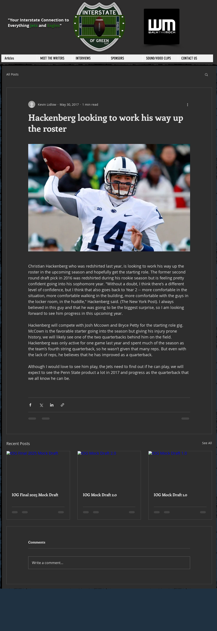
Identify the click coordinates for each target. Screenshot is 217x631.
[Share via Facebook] (30, 405)
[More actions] (187, 104)
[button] (54, 58)
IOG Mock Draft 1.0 (170, 494)
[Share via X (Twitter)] (41, 405)
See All (207, 443)
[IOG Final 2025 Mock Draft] (38, 469)
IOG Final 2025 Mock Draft (35, 494)
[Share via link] (62, 405)
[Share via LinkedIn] (52, 405)
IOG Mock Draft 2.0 (100, 494)
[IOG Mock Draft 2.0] (109, 469)
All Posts (12, 74)
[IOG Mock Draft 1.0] (180, 469)
